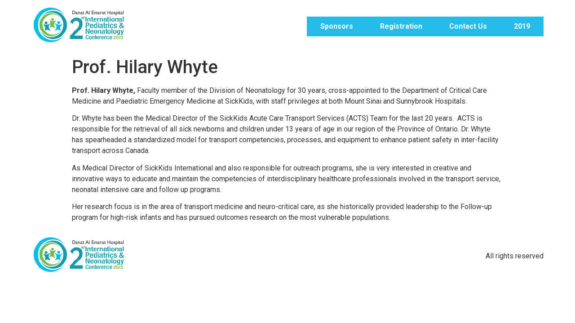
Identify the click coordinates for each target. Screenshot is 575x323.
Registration (401, 26)
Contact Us (468, 26)
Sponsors (336, 26)
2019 (522, 26)
